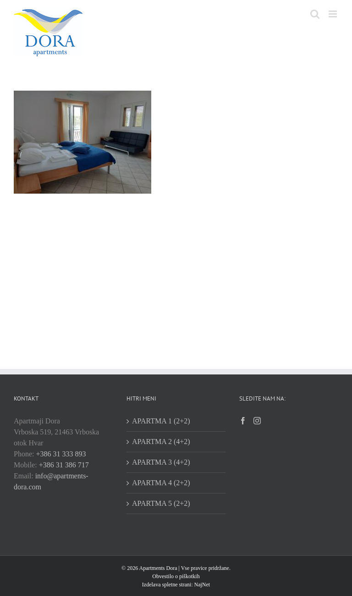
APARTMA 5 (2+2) (161, 503)
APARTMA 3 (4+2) (161, 462)
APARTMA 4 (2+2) (161, 483)
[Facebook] (243, 420)
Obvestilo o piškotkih (175, 576)
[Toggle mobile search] (314, 14)
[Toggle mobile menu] (333, 14)
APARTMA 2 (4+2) (161, 441)
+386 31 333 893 (61, 454)
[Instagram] (257, 420)
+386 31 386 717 (64, 465)
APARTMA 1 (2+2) (161, 421)
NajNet (201, 584)
